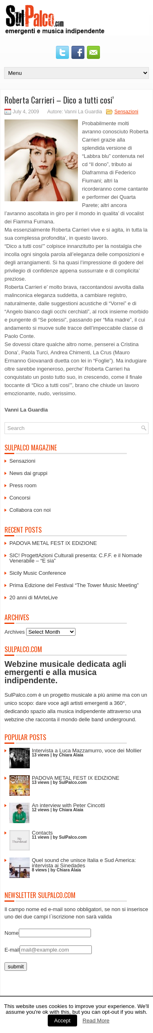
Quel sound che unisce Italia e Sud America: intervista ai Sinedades (84, 863)
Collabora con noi (30, 510)
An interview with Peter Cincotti (68, 805)
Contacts (42, 833)
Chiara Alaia (71, 755)
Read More (95, 1020)
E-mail (12, 950)
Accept (62, 1020)
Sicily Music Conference (37, 573)
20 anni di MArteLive (33, 597)
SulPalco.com (72, 782)
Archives (14, 632)
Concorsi (19, 498)
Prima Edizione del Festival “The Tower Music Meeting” (74, 585)
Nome (11, 933)
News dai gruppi (28, 473)
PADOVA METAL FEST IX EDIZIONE (53, 543)
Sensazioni (126, 112)
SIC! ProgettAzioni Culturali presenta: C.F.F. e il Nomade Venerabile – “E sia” (75, 558)
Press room (22, 485)
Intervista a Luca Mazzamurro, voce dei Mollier (87, 750)
